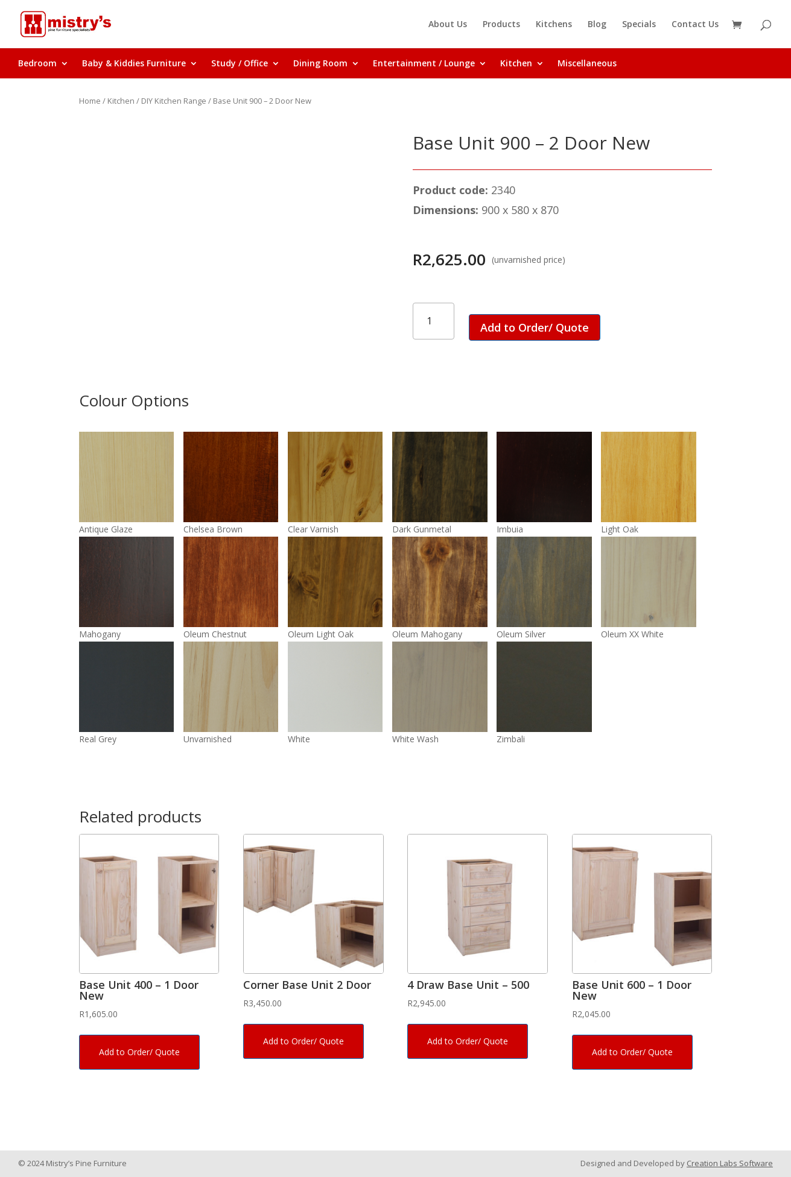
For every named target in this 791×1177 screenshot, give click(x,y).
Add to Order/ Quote (534, 327)
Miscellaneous (587, 64)
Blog (597, 25)
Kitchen (516, 64)
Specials (639, 25)
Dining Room (320, 64)
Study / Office (239, 64)
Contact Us (695, 25)
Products (501, 25)
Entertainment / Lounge (424, 64)
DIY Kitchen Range (173, 100)
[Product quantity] (433, 321)
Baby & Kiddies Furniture (134, 64)
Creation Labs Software (730, 1163)
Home (90, 100)
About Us (447, 25)
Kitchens (554, 25)
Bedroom (37, 64)
